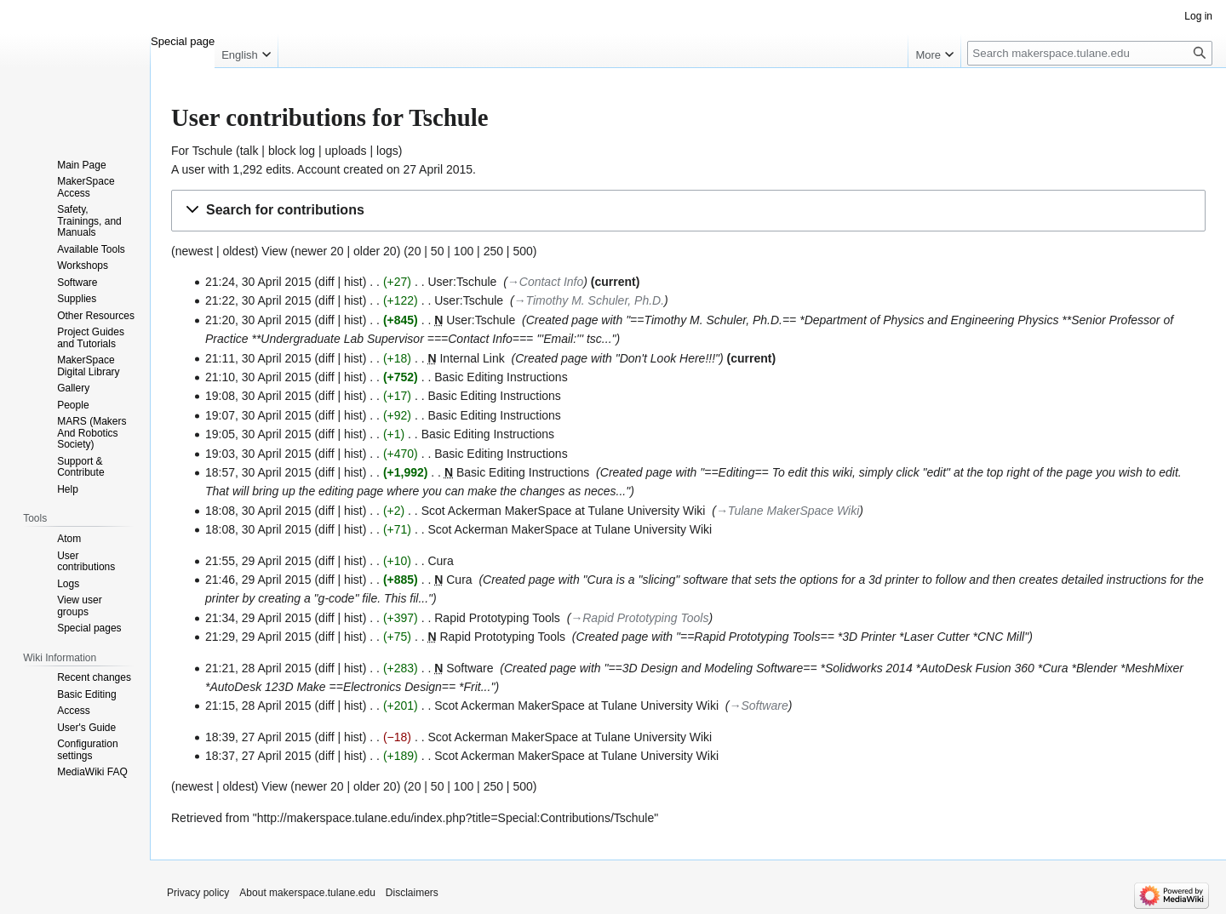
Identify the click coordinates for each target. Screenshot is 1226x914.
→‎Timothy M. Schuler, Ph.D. (589, 300)
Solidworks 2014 (869, 668)
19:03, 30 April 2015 (258, 453)
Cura (440, 561)
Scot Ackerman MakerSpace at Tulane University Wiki (563, 510)
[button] (688, 210)
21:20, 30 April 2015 (258, 320)
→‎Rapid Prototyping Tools (639, 618)
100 (463, 251)
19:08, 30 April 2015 (258, 396)
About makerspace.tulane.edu (307, 893)
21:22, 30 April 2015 (258, 300)
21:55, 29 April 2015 (258, 561)
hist (353, 281)
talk (249, 150)
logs (387, 150)
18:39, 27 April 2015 (258, 737)
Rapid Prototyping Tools (497, 618)
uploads (346, 150)
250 (493, 251)
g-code (336, 598)
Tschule (212, 150)
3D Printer (869, 636)
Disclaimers (412, 893)
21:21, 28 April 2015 (258, 668)
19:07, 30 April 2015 (258, 415)
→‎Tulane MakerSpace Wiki (787, 510)
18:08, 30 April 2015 (258, 510)
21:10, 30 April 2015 (258, 377)
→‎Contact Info (545, 281)
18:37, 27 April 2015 (258, 756)
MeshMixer (1154, 668)
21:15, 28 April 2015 (258, 705)
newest (194, 251)
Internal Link (471, 358)
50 (437, 251)
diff (326, 281)
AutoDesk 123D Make (267, 687)
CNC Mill (1000, 636)
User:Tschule (461, 281)
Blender (1096, 668)
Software (469, 668)
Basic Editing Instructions (500, 377)
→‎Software (758, 705)
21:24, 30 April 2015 (258, 281)
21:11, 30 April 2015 (258, 358)
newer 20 (319, 251)
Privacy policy (198, 893)
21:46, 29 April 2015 (258, 579)
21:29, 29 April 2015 (258, 636)
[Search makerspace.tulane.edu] (1089, 53)
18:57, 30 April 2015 (258, 472)
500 (522, 251)
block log (291, 150)
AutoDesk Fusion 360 (977, 668)
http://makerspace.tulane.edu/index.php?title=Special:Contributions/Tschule (456, 818)
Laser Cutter (937, 636)
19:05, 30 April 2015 (258, 434)
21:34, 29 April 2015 (258, 618)
